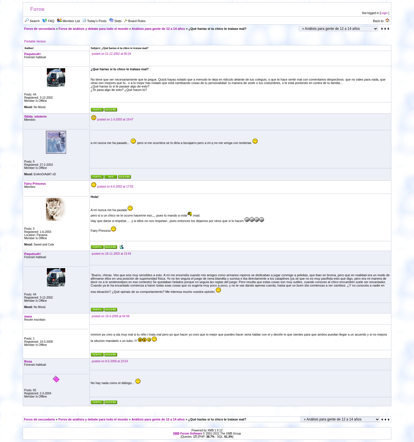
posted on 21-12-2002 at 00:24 (111, 53)
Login (384, 13)
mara (28, 316)
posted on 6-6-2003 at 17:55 (115, 186)
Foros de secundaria (39, 28)
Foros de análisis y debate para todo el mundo (93, 28)
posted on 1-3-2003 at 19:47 (115, 119)
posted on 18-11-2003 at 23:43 (111, 253)
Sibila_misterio (35, 116)
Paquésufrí (32, 54)
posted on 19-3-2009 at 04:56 (110, 316)
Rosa (28, 361)
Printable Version (35, 41)
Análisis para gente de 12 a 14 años (158, 28)
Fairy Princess (35, 183)
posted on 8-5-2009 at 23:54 (110, 361)
